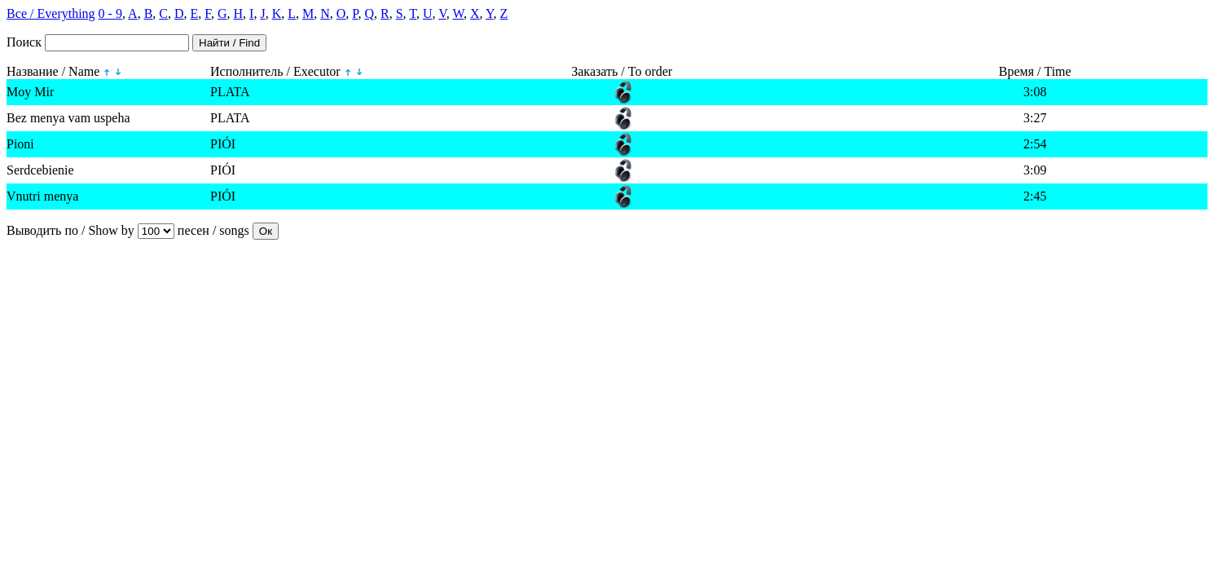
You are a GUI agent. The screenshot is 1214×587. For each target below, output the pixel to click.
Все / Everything (51, 13)
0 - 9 (110, 13)
